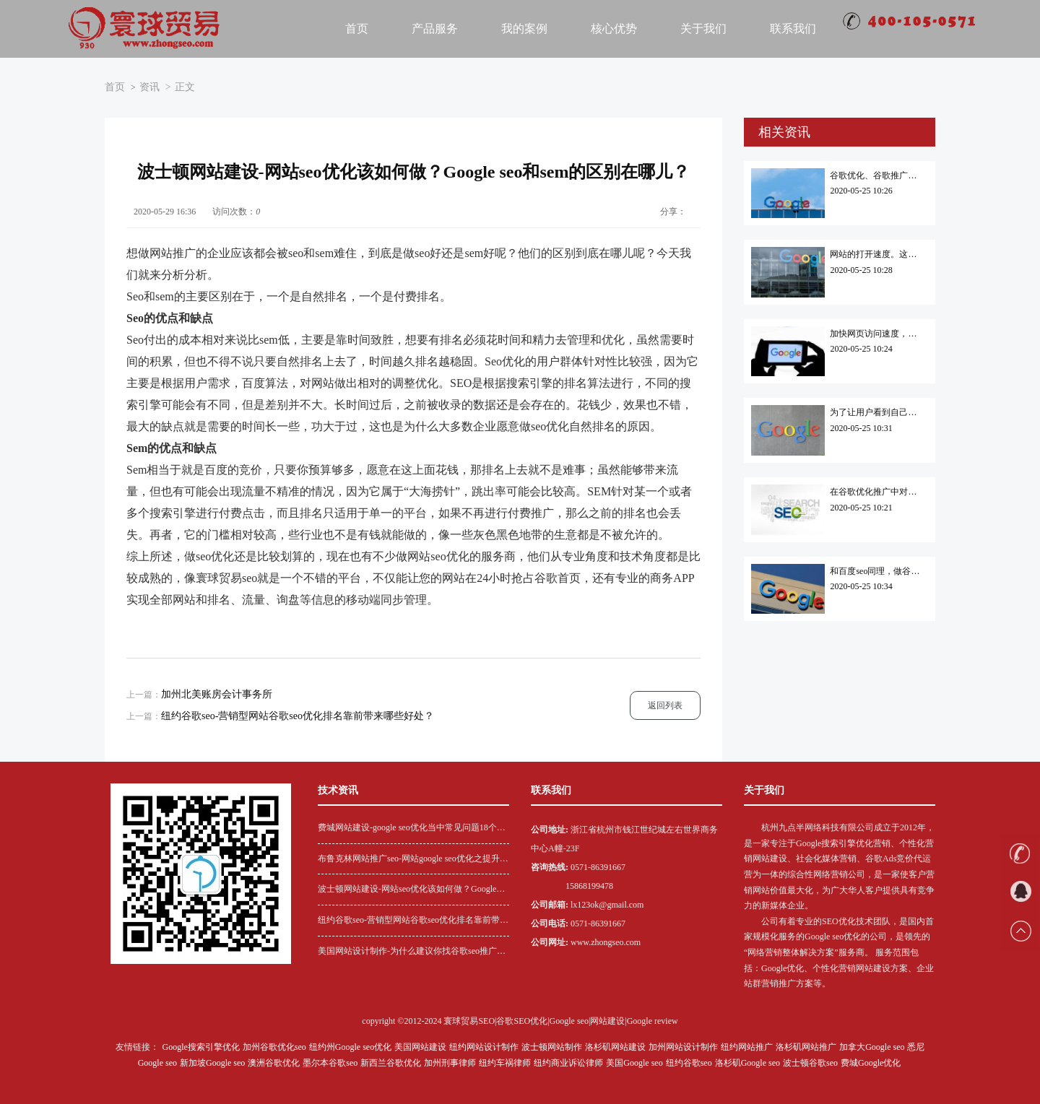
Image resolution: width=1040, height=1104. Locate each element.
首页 (356, 28)
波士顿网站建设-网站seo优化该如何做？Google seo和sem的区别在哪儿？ (407, 890)
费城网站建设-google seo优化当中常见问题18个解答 (412, 829)
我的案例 (524, 28)
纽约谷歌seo (689, 1063)
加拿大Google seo (871, 1047)
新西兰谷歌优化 (390, 1063)
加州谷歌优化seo (274, 1047)
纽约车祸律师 (505, 1063)
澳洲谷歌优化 (274, 1063)
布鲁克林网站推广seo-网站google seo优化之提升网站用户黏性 (413, 860)
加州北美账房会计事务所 (216, 694)
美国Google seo (634, 1063)
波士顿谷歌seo (810, 1063)
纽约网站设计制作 (484, 1047)
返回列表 (665, 705)
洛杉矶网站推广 (806, 1047)
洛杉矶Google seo (747, 1063)
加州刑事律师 (450, 1063)
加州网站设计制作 (683, 1047)
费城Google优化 (871, 1063)
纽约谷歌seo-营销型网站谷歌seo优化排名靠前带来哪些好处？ (297, 715)
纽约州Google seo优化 (350, 1047)
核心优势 (614, 28)
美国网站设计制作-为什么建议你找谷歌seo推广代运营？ (412, 953)
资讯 (149, 87)
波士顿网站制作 (551, 1047)
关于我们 (703, 28)
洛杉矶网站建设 (615, 1047)
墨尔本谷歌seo (330, 1063)
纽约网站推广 (747, 1047)
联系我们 (793, 28)
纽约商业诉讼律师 (568, 1063)
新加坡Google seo (212, 1063)
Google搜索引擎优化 (201, 1047)
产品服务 (435, 28)
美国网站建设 (420, 1047)
